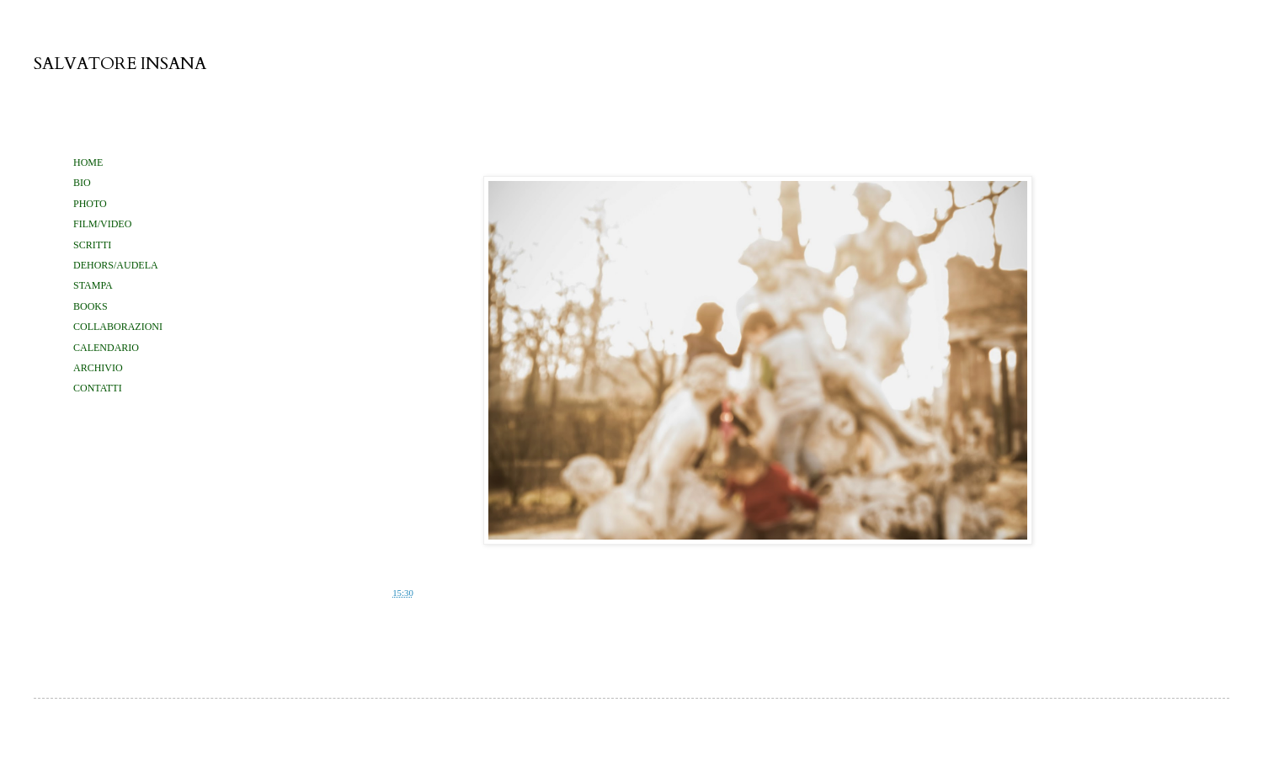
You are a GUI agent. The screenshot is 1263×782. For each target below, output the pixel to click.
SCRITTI (92, 245)
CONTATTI (97, 388)
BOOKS (90, 306)
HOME (88, 162)
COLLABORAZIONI (118, 326)
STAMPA (93, 285)
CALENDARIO (106, 348)
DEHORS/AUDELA (115, 265)
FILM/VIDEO (102, 224)
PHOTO (90, 204)
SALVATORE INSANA (120, 63)
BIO (82, 183)
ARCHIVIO (98, 368)
